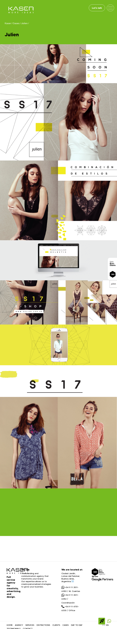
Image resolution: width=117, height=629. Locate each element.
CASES (65, 625)
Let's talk (97, 8)
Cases (16, 23)
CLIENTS (56, 625)
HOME (10, 625)
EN (107, 625)
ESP (104, 625)
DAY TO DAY (76, 625)
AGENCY (19, 625)
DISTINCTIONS (43, 625)
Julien (24, 23)
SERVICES (29, 625)
